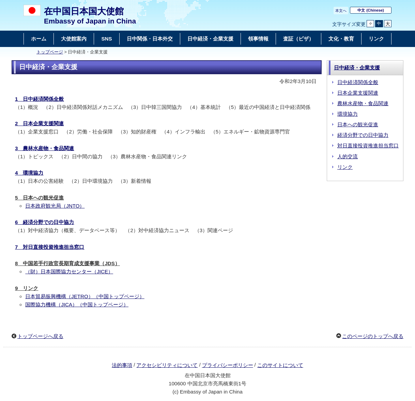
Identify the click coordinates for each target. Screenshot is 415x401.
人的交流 (347, 156)
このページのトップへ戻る (372, 336)
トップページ (49, 52)
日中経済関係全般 (357, 82)
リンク (345, 167)
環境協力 (347, 114)
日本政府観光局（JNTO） (54, 206)
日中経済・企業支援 (357, 67)
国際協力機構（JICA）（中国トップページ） (76, 304)
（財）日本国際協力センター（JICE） (69, 271)
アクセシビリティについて (167, 365)
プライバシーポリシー (227, 365)
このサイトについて (280, 365)
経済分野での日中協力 (362, 135)
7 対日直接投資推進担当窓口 (49, 247)
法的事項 (122, 365)
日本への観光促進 (357, 124)
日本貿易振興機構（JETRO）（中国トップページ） (84, 296)
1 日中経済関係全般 (39, 99)
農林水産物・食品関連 (362, 103)
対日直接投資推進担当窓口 (368, 145)
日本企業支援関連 (357, 93)
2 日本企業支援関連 (39, 123)
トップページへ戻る (40, 336)
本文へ (341, 11)
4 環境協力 (29, 173)
